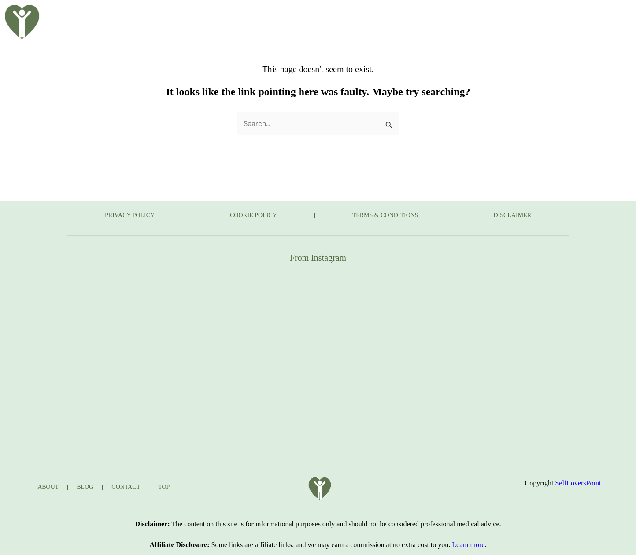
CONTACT (472, 14)
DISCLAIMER (513, 215)
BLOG (294, 14)
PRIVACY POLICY (130, 215)
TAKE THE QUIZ (352, 14)
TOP (164, 487)
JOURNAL (418, 14)
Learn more (468, 544)
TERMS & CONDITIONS (385, 215)
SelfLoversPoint (578, 483)
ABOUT (251, 14)
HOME (208, 14)
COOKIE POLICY (253, 215)
